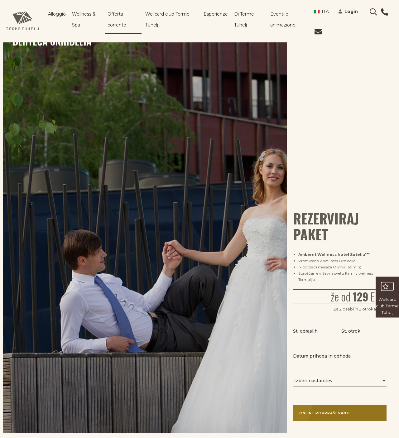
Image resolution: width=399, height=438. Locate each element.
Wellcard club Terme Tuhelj (167, 19)
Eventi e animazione (283, 19)
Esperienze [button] (216, 14)
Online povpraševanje (336, 413)
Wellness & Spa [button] (84, 19)
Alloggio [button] (57, 14)
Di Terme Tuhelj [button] (244, 19)
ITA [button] (321, 11)
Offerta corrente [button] (117, 19)
